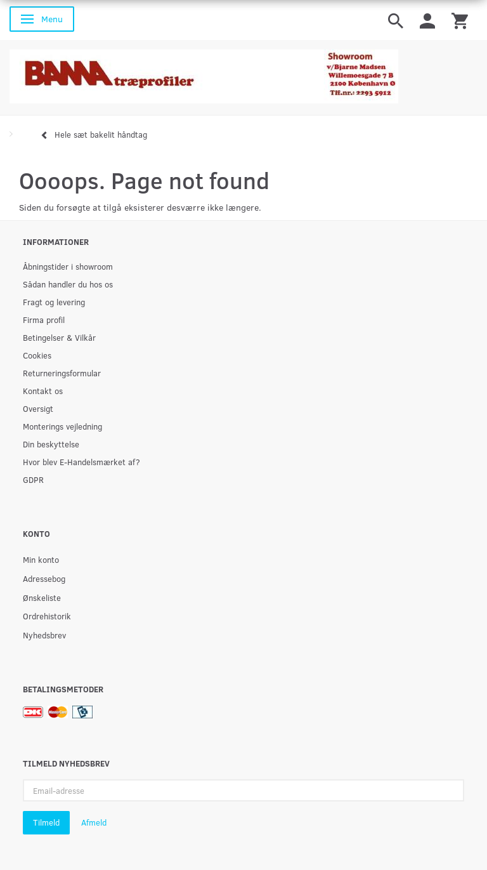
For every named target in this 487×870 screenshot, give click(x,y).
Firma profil (44, 319)
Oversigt (38, 408)
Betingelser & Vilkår (59, 337)
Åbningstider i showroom (68, 266)
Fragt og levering (54, 301)
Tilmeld (46, 822)
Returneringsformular (62, 372)
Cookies (37, 355)
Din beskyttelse (51, 443)
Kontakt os (43, 390)
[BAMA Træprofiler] (204, 72)
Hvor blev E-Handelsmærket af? (81, 461)
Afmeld (94, 822)
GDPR (33, 479)
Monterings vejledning (62, 426)
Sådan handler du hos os (68, 284)
